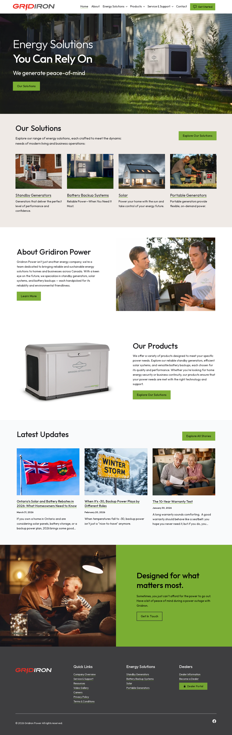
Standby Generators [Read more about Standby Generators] (33, 195)
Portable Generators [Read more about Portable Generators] (188, 195)
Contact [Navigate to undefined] (181, 6)
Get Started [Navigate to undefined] (202, 7)
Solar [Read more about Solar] (123, 195)
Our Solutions (26, 86)
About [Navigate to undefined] (95, 6)
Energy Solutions (115, 6)
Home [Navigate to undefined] (84, 6)
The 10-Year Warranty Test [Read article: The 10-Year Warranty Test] (173, 501)
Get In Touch (149, 616)
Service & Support (161, 6)
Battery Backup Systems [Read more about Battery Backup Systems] (88, 195)
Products (138, 6)
